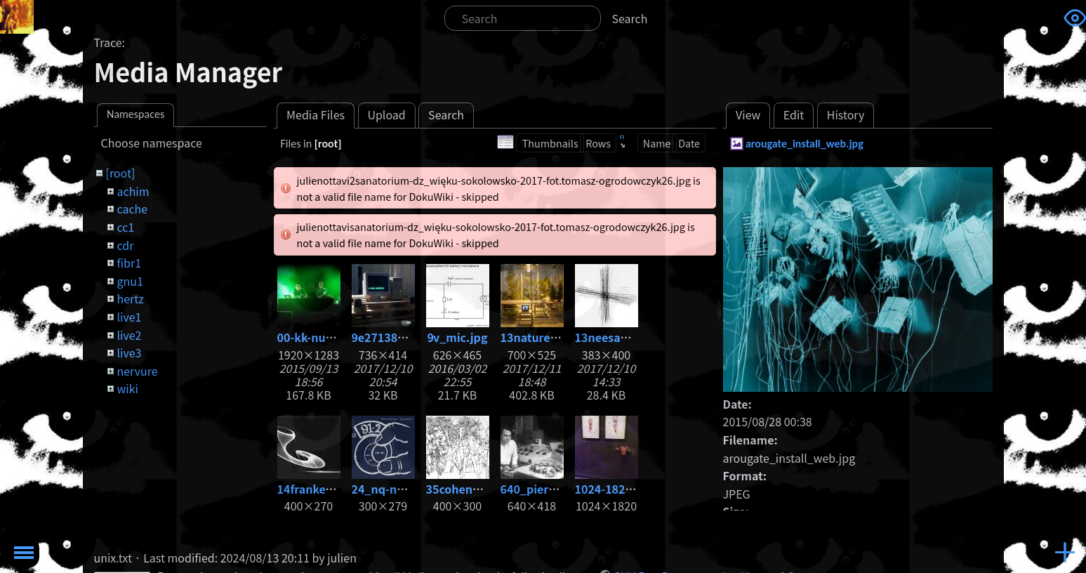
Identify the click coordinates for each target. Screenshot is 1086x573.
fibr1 (129, 262)
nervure (137, 370)
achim (133, 191)
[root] (120, 172)
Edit (793, 114)
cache (132, 208)
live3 (129, 352)
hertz (130, 298)
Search (630, 18)
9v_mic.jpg (458, 337)
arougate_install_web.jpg (804, 143)
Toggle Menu (24, 552)
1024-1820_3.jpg (620, 488)
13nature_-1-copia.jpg (562, 337)
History (846, 114)
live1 (129, 316)
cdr (125, 245)
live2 (129, 335)
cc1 (125, 226)
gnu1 (130, 280)
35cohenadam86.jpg (482, 488)
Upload (386, 114)
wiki (127, 388)
